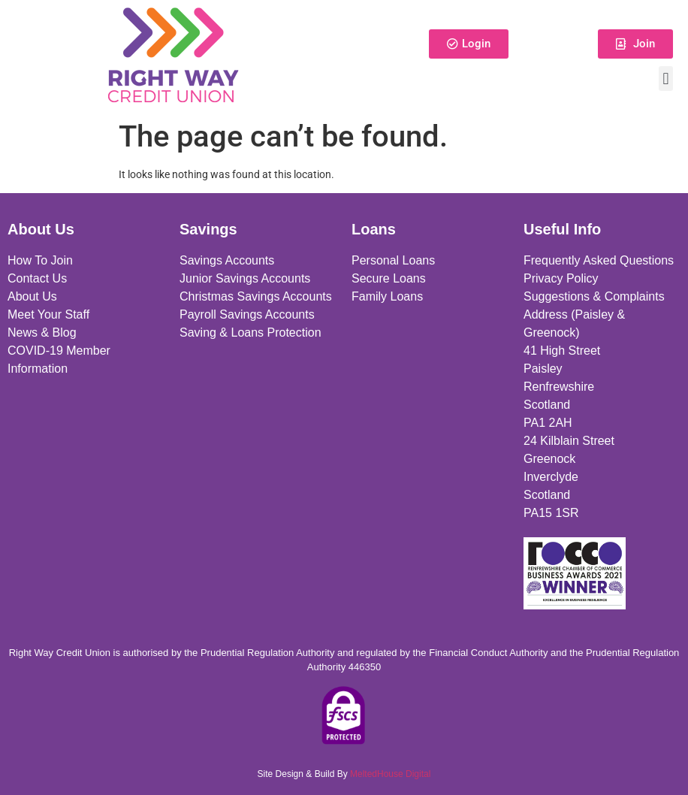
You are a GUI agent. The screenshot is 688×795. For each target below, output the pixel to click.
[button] (666, 78)
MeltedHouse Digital (390, 774)
